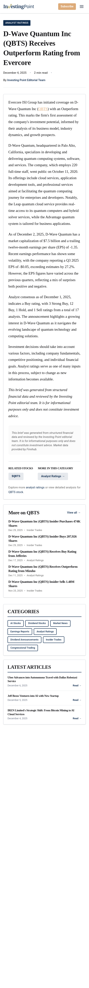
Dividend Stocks (37, 623)
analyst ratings (35, 487)
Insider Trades (53, 639)
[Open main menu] (82, 7)
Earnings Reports (19, 631)
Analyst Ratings (17, 22)
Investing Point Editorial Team (26, 80)
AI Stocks (15, 623)
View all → (74, 512)
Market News (60, 623)
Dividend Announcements (24, 639)
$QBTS (16, 476)
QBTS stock (15, 492)
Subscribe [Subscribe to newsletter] (67, 6)
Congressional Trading (22, 647)
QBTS (43, 109)
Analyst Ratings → (53, 476)
